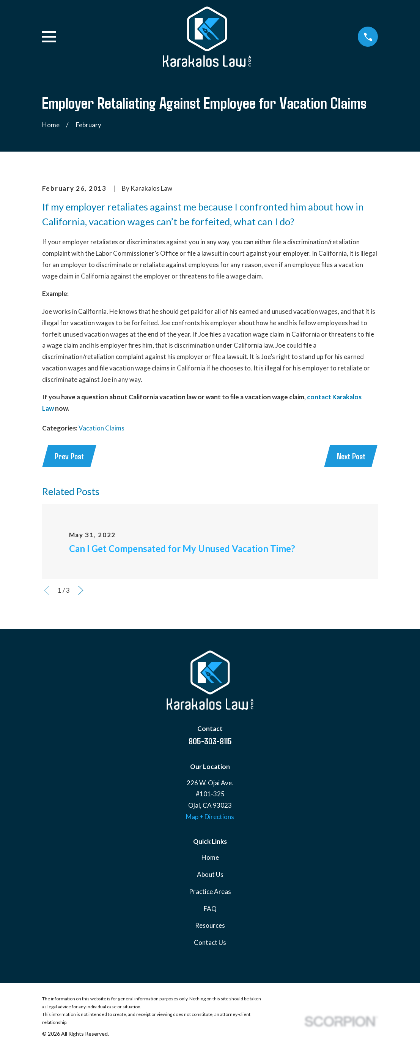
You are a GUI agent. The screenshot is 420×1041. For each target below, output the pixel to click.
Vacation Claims (101, 428)
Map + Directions (210, 817)
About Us (210, 875)
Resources (210, 926)
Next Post (350, 456)
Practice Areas (210, 892)
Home (210, 858)
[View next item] (80, 591)
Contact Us (210, 943)
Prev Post (70, 456)
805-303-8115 (210, 741)
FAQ (210, 909)
